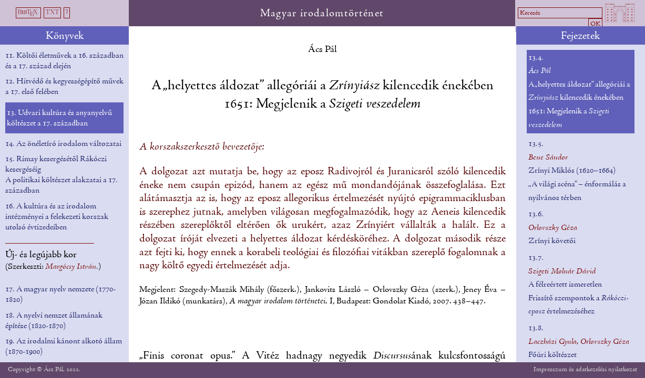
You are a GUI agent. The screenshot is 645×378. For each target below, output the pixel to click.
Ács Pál (322, 50)
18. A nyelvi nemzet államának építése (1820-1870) (54, 320)
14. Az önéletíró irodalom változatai (63, 144)
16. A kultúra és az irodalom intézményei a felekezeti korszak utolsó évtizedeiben (56, 217)
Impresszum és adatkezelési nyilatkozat (585, 369)
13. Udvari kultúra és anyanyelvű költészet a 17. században (59, 118)
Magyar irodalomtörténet (322, 13)
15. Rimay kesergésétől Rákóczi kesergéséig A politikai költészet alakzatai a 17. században (61, 175)
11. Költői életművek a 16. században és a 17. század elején (64, 60)
